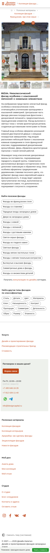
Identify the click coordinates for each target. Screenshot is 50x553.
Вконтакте (16, 515)
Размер (16, 313)
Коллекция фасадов (28, 3)
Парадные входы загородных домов (19, 212)
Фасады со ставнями (12, 206)
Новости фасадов (10, 445)
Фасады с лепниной (12, 227)
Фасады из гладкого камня (15, 242)
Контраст (35, 303)
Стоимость (7, 351)
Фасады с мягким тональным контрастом (22, 258)
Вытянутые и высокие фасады (17, 263)
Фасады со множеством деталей (18, 273)
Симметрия (23, 308)
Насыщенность (19, 303)
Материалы (38, 298)
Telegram (24, 515)
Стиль (6, 298)
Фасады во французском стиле (17, 201)
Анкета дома (7, 464)
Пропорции (8, 308)
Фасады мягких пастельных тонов (18, 253)
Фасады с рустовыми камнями (17, 232)
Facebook (10, 515)
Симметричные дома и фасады (17, 268)
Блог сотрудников (10, 497)
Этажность (30, 313)
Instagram (4, 515)
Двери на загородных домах (16, 217)
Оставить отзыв (9, 506)
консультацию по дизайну (25, 280)
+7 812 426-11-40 (11, 392)
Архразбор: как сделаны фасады (17, 436)
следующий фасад (46, 61)
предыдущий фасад (3, 61)
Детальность (39, 308)
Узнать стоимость (40, 550)
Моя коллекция (9, 469)
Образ (6, 313)
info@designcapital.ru (12, 406)
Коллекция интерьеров (12, 431)
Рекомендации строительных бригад (19, 346)
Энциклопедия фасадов (13, 440)
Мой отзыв (7, 474)
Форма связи (10, 371)
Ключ (5, 303)
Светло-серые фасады (13, 237)
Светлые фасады (11, 247)
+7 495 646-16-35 (11, 388)
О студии (6, 492)
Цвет (26, 298)
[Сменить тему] (16, 535)
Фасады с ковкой (10, 222)
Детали (16, 298)
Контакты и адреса (10, 502)
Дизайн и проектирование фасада (17, 341)
